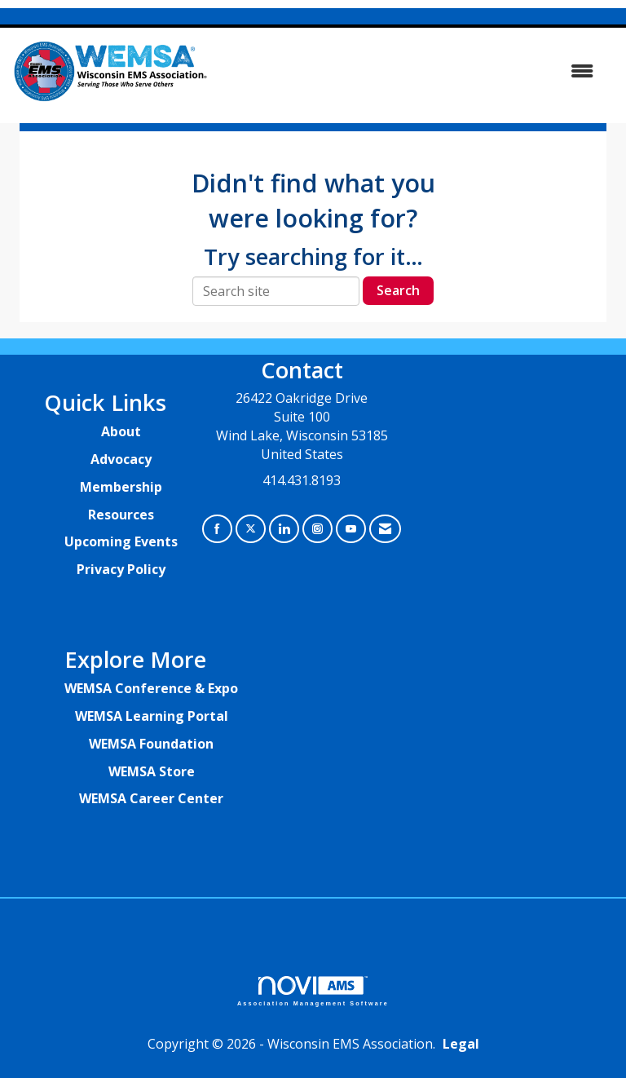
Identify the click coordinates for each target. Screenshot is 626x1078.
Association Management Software (313, 991)
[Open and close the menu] (410, 71)
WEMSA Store (151, 771)
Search (398, 290)
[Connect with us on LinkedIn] (284, 529)
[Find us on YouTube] (351, 529)
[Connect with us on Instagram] (317, 529)
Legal (461, 1044)
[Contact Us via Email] (385, 529)
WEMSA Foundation (151, 744)
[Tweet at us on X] (251, 529)
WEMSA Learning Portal (151, 716)
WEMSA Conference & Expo (151, 688)
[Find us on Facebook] (217, 529)
